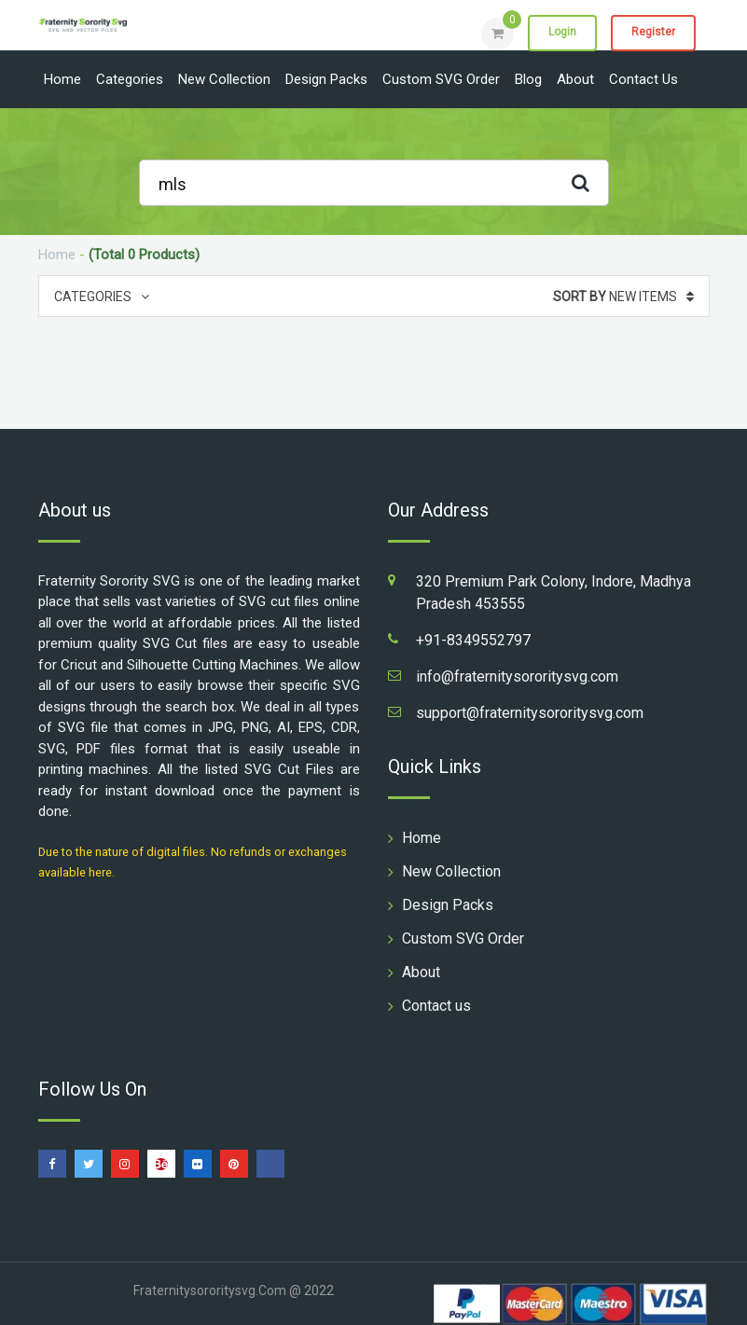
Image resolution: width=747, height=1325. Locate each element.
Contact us (643, 79)
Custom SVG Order (441, 79)
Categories (129, 79)
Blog (528, 79)
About (575, 79)
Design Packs (326, 79)
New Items (623, 296)
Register (653, 32)
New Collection (224, 79)
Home (62, 79)
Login (562, 32)
